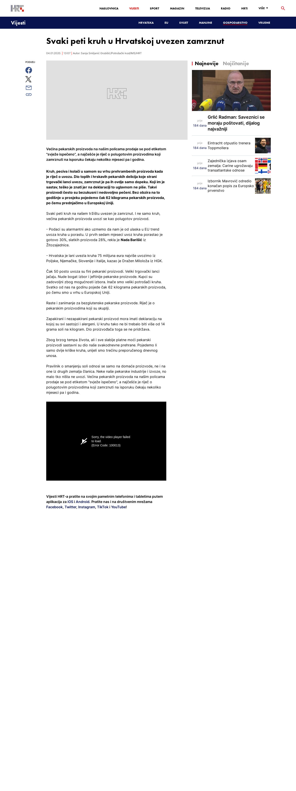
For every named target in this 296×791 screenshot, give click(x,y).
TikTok (102, 507)
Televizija (202, 8)
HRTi (244, 8)
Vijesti (134, 8)
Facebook (54, 507)
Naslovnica (108, 8)
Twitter (70, 507)
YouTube (118, 507)
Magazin (177, 8)
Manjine (205, 23)
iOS (70, 501)
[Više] (264, 8)
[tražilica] (283, 8)
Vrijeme (264, 23)
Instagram (86, 507)
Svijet (183, 23)
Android (82, 501)
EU (166, 23)
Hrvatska (146, 23)
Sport (154, 8)
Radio (225, 8)
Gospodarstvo (235, 23)
